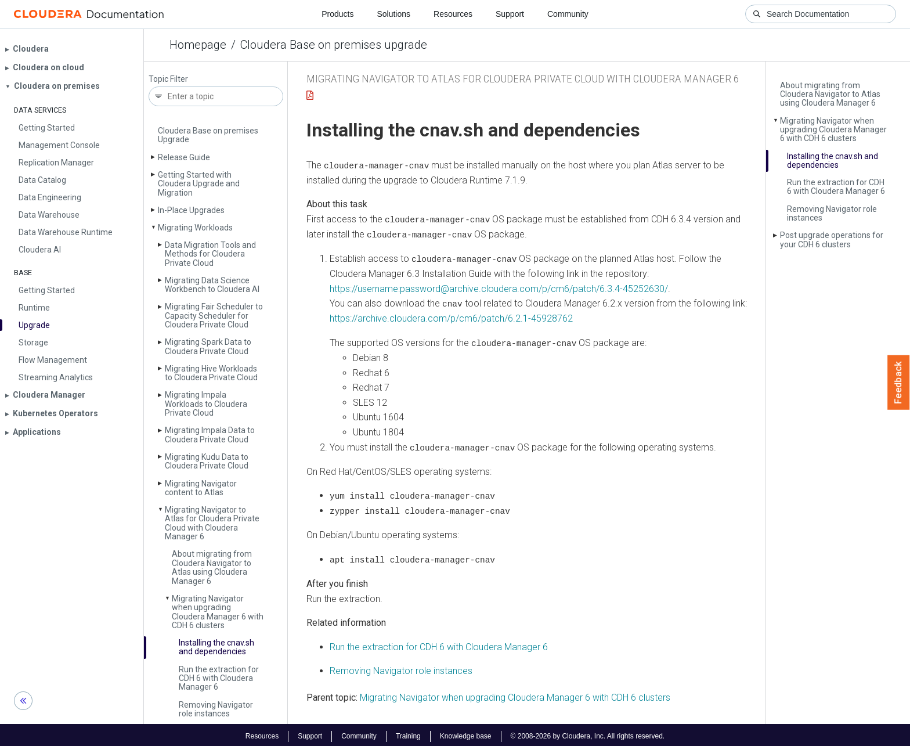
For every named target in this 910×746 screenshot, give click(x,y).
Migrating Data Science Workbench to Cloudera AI (212, 285)
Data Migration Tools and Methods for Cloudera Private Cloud (210, 254)
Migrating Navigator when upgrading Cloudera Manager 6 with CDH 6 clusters (217, 612)
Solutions (393, 14)
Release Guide (184, 157)
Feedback (898, 382)
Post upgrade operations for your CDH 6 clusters (831, 239)
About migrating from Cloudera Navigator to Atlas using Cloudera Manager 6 (212, 567)
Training (408, 733)
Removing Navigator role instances (216, 709)
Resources (453, 14)
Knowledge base (466, 733)
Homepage (197, 45)
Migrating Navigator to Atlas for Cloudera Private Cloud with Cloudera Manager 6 (212, 523)
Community (567, 14)
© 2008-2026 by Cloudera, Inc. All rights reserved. (588, 733)
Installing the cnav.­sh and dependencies (216, 647)
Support (510, 14)
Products (337, 14)
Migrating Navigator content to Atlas (201, 488)
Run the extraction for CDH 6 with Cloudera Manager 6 (219, 678)
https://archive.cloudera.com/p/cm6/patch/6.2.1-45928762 (451, 317)
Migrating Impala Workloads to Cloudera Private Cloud (206, 403)
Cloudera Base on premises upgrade (333, 45)
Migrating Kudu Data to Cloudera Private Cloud (206, 461)
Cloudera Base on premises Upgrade (208, 135)
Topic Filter (168, 79)
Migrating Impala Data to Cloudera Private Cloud (210, 435)
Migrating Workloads (195, 227)
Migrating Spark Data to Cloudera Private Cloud (208, 346)
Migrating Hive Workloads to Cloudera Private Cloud (211, 373)
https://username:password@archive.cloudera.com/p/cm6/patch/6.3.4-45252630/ (499, 287)
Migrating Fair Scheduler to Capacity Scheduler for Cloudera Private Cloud (214, 315)
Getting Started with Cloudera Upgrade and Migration (199, 183)
